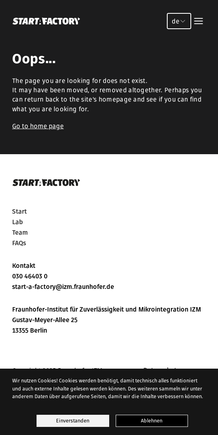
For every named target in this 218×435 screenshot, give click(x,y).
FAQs (19, 243)
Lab (17, 222)
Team (20, 232)
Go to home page (38, 126)
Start (19, 211)
